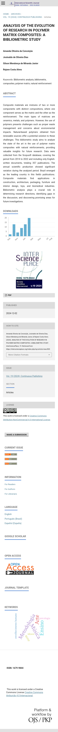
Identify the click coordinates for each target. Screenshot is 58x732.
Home (6, 14)
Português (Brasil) (13, 519)
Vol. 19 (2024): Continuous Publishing (22, 17)
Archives (15, 14)
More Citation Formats (18, 355)
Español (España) (13, 523)
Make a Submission (17, 434)
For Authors (10, 489)
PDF (9, 295)
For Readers (10, 484)
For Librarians (11, 494)
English (8, 514)
